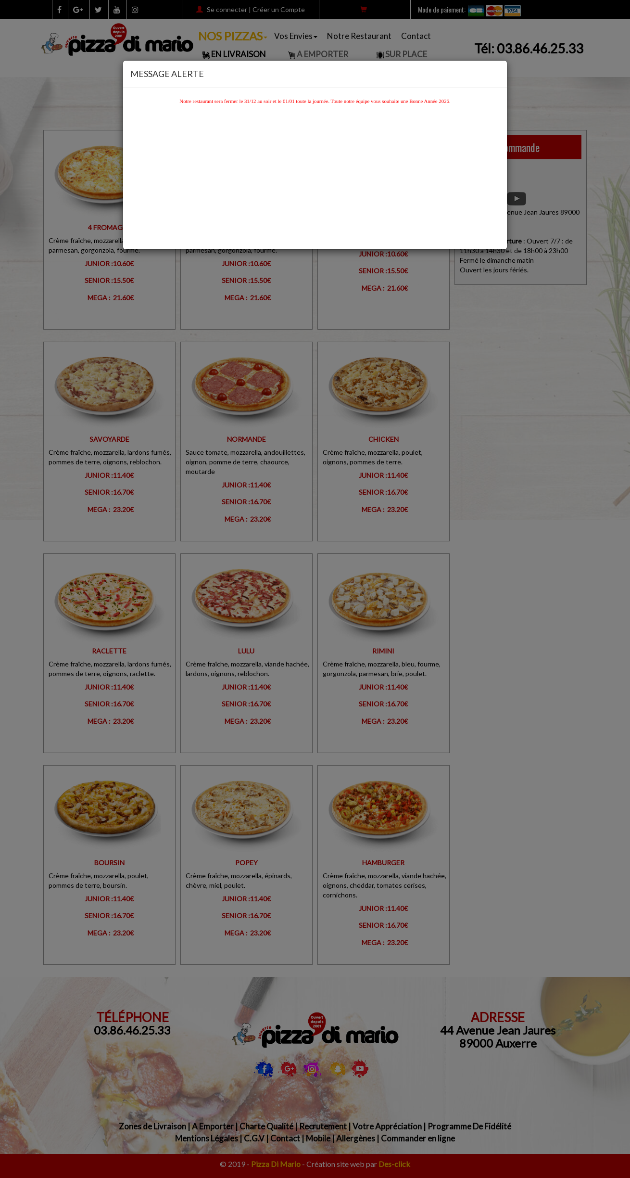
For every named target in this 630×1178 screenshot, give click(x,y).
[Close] (497, 72)
